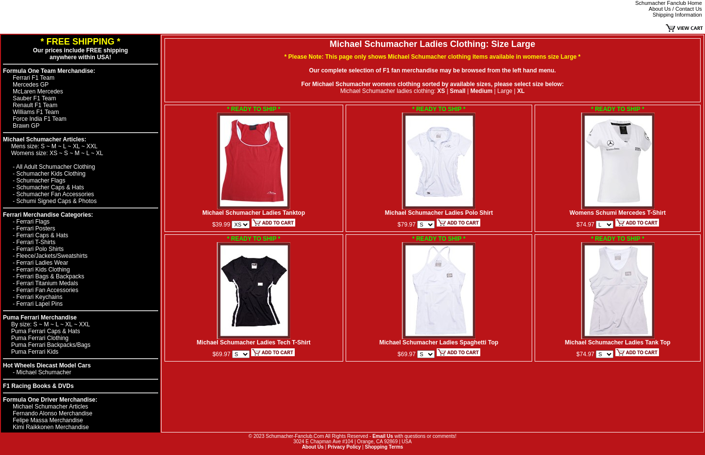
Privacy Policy (344, 447)
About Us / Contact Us (675, 9)
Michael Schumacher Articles (50, 406)
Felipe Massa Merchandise (48, 420)
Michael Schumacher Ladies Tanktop (253, 210)
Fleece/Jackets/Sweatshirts (51, 255)
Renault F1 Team (35, 105)
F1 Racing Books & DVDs (38, 386)
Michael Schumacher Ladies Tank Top (618, 340)
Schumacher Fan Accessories (55, 194)
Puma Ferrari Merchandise (40, 317)
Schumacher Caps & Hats (50, 187)
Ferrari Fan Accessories (47, 290)
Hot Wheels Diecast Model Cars (47, 365)
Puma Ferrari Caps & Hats (45, 331)
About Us (313, 447)
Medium (481, 91)
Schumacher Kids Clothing (50, 173)
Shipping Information (677, 15)
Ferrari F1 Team (33, 77)
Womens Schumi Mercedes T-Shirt (617, 210)
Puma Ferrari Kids (35, 351)
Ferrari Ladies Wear (42, 262)
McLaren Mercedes (38, 91)
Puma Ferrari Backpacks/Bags (51, 344)
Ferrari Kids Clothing (43, 269)
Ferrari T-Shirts (35, 242)
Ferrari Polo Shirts (40, 249)
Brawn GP (26, 125)
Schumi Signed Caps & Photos (56, 201)
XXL (92, 146)
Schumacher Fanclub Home (668, 3)
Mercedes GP (30, 84)
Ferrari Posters (35, 228)
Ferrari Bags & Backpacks (50, 276)
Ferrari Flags (32, 221)
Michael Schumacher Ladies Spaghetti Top (438, 340)
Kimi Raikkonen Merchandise (51, 427)
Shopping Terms (384, 447)
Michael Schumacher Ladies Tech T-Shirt (254, 340)
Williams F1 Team (36, 112)
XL (77, 146)
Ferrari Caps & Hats (42, 235)
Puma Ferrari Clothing (40, 338)
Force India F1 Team (40, 118)
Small (458, 91)
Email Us (383, 436)
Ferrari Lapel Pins (39, 303)
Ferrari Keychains (39, 297)
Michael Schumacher (43, 372)
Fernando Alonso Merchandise (53, 413)
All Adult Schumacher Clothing (55, 166)
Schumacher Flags (40, 180)
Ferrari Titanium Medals (47, 283)
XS (54, 153)
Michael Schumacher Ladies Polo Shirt (439, 210)
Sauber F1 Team (34, 98)
